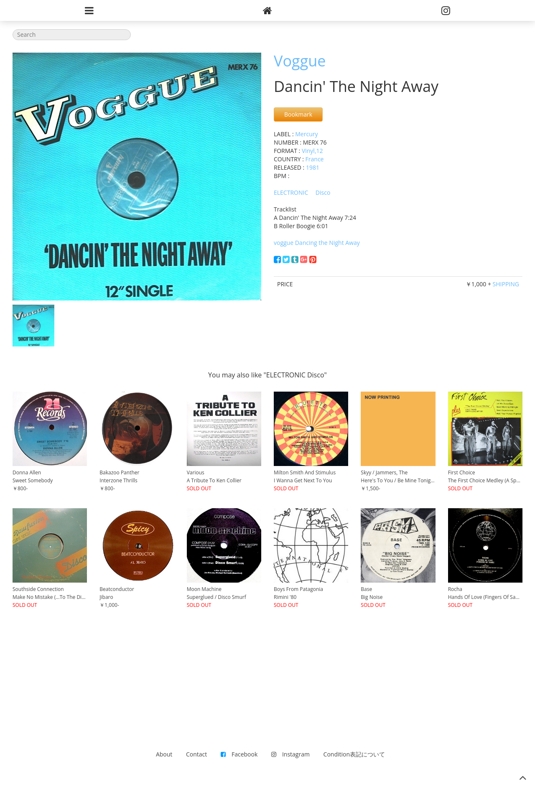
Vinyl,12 (312, 151)
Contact (196, 754)
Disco (323, 192)
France (315, 159)
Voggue (300, 61)
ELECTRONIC (291, 192)
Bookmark (298, 114)
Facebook (239, 754)
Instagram (290, 754)
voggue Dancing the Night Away (317, 243)
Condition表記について (354, 754)
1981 (312, 167)
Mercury (306, 134)
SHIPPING (506, 284)
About (164, 754)
